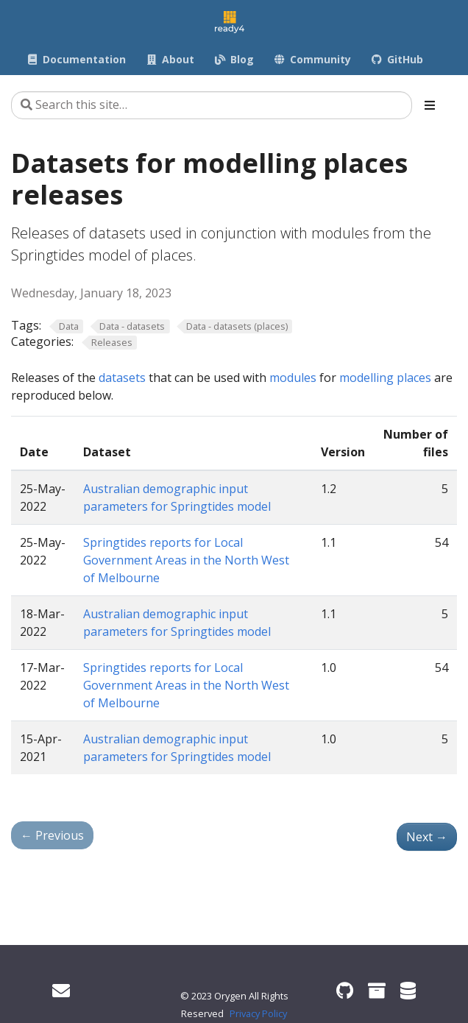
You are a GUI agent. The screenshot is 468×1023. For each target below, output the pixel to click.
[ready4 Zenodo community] (377, 990)
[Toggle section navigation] (430, 105)
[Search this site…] (211, 105)
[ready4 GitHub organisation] (344, 990)
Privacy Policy (258, 1013)
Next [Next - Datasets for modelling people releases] (426, 837)
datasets (122, 377)
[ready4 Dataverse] (408, 990)
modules (292, 377)
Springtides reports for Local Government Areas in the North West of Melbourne (186, 560)
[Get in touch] (61, 990)
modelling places (385, 377)
